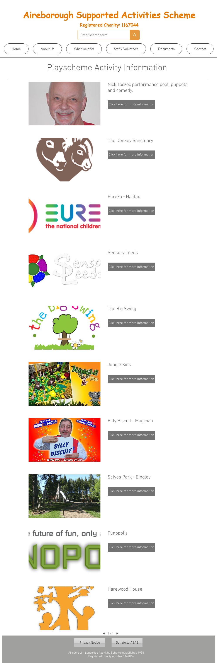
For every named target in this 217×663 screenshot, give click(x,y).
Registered (91, 25)
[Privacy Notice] (89, 642)
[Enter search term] (100, 35)
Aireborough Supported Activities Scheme (109, 15)
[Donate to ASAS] (127, 642)
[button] (47, 48)
